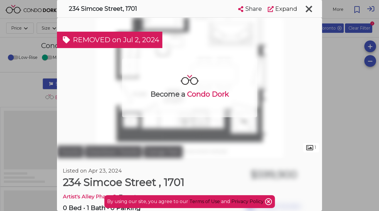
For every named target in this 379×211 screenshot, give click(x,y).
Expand (282, 8)
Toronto (70, 152)
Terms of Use (204, 201)
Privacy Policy (248, 201)
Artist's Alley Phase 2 (89, 196)
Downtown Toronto (113, 152)
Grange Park (163, 152)
